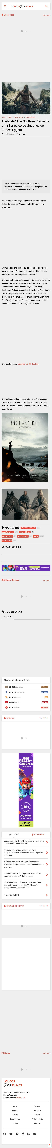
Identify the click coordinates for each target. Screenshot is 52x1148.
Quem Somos (15, 1119)
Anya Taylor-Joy (30, 117)
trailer (10, 117)
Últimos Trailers (10, 580)
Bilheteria (37, 1110)
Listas (6, 1053)
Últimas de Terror (14, 906)
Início (3, 117)
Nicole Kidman (19, 117)
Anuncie (37, 1123)
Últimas (9, 718)
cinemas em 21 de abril (28, 364)
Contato (15, 1123)
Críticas (37, 1115)
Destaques (8, 15)
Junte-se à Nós (37, 1119)
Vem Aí (14, 1110)
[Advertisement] (26, 158)
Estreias (15, 1115)
